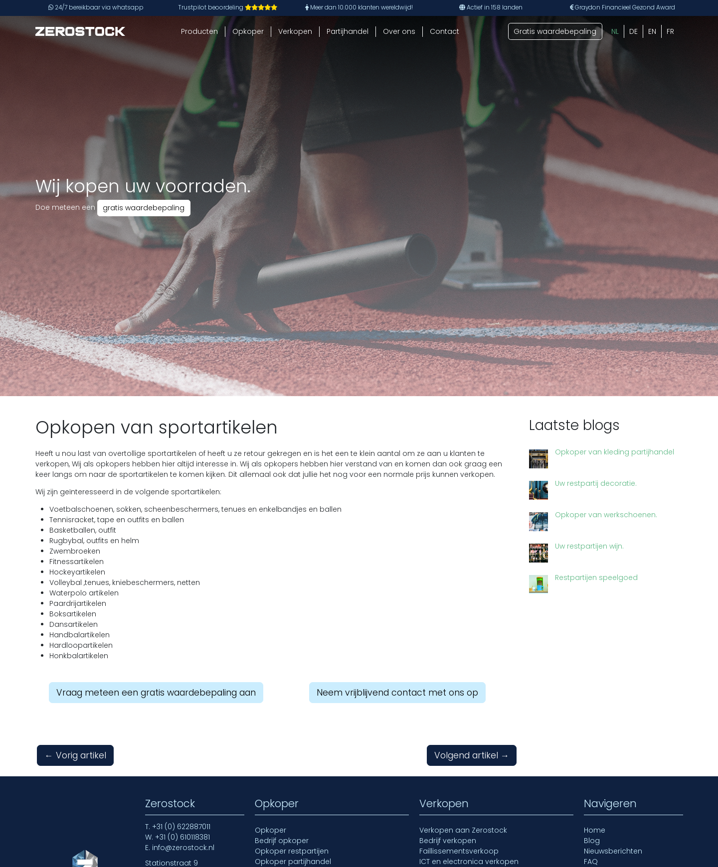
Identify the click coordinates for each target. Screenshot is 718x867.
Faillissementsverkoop (459, 851)
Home (594, 830)
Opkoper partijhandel (293, 862)
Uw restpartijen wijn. (570, 546)
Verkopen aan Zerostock (463, 830)
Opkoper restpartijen (292, 851)
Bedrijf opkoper (282, 841)
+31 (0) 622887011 (181, 827)
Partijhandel (347, 31)
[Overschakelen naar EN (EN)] (652, 31)
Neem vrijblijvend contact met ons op (397, 693)
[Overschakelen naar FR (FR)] (670, 31)
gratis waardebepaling (143, 208)
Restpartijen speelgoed (577, 569)
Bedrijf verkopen (447, 841)
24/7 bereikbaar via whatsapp (96, 7)
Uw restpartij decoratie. (596, 483)
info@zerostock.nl (183, 848)
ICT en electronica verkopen (469, 862)
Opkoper (248, 31)
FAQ (591, 862)
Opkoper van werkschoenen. (606, 515)
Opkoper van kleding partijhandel (614, 452)
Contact (444, 31)
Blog (592, 841)
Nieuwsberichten (613, 851)
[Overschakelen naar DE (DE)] (633, 31)
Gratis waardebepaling (555, 31)
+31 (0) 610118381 (182, 837)
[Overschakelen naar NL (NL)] (615, 31)
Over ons (399, 31)
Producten (199, 31)
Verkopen (295, 31)
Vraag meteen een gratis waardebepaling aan (156, 693)
